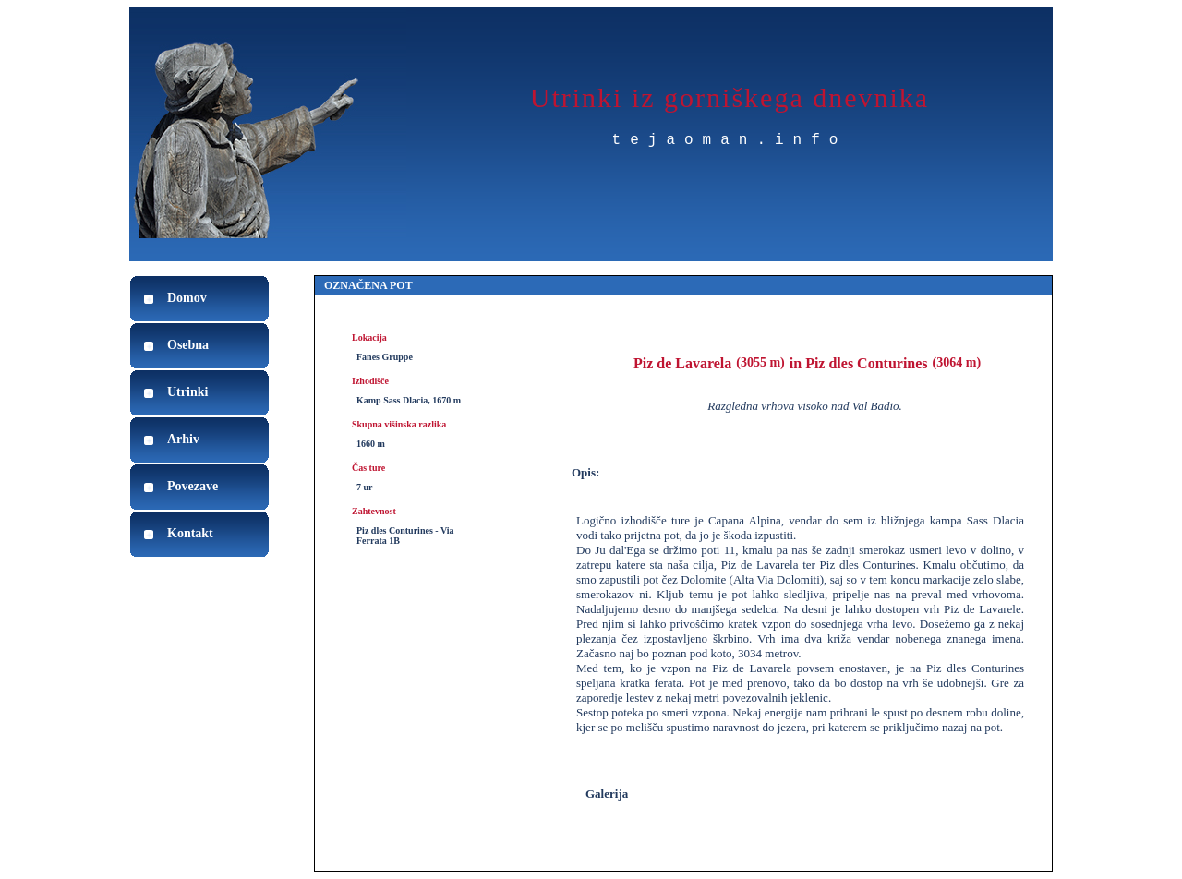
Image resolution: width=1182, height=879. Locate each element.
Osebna (188, 345)
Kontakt (190, 533)
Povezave (192, 486)
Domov (187, 298)
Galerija (606, 794)
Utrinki (187, 392)
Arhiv (183, 439)
